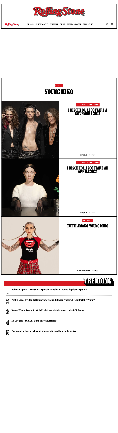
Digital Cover (74, 24)
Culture (54, 24)
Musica (30, 24)
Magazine (88, 24)
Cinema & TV (42, 24)
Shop (62, 24)
